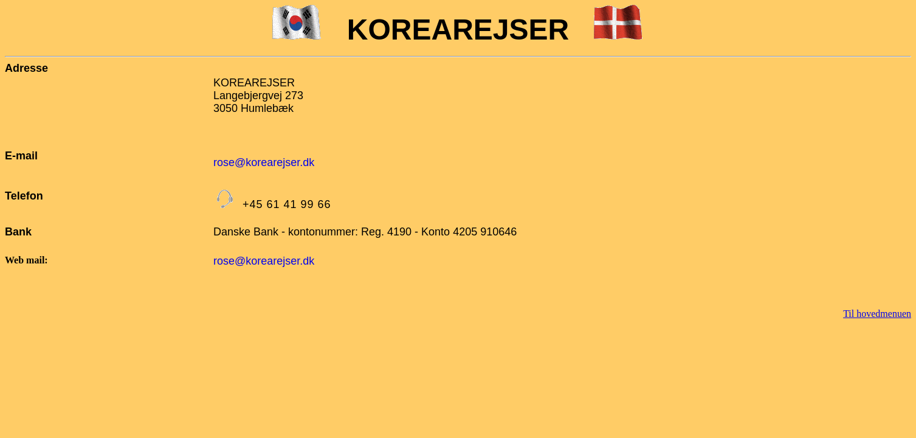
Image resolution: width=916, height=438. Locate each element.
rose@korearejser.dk (263, 162)
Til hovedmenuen (877, 313)
